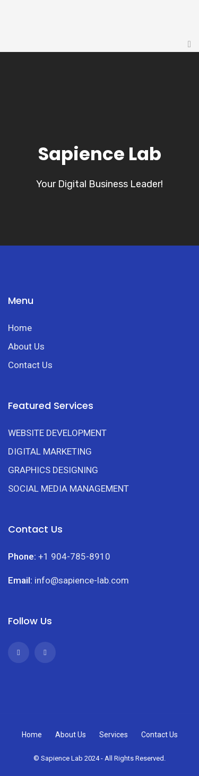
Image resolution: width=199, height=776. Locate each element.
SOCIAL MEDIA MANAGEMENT (68, 488)
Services (113, 734)
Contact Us (30, 365)
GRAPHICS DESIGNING (53, 470)
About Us (26, 346)
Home (20, 327)
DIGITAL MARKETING (50, 451)
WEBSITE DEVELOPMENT (57, 433)
